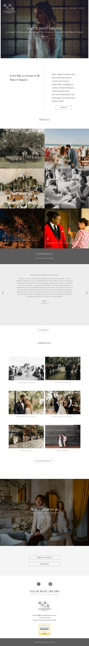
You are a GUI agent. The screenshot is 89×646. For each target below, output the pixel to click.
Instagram (44, 564)
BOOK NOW (44, 36)
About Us (54, 8)
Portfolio (73, 8)
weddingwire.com (44, 303)
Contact (81, 8)
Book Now (43, 330)
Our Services (63, 8)
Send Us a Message (44, 557)
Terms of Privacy (51, 642)
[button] (2, 293)
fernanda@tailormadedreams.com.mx (44, 615)
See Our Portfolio (43, 461)
